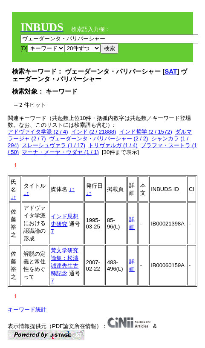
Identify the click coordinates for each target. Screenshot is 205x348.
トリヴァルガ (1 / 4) (113, 145)
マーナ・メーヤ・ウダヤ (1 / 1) (60, 152)
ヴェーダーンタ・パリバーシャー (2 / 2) (98, 138)
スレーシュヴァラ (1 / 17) (53, 145)
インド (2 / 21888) (93, 131)
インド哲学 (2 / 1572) (145, 131)
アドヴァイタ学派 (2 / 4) (38, 131)
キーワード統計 (27, 309)
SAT (171, 71)
